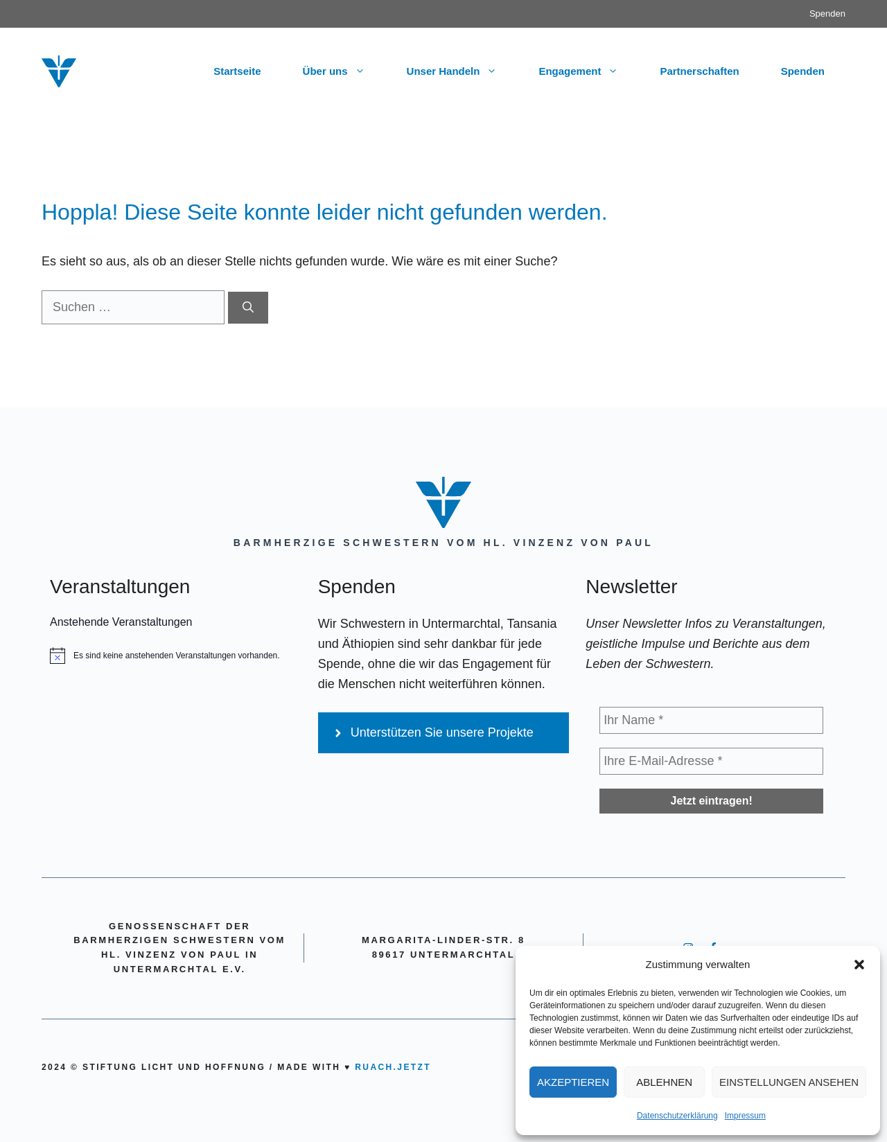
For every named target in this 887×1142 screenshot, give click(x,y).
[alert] (175, 655)
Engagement (588, 71)
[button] (859, 965)
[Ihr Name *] (711, 720)
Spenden (827, 13)
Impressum (745, 1116)
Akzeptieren (573, 1082)
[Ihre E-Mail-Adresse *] (711, 761)
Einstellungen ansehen (789, 1082)
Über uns (344, 71)
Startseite (237, 71)
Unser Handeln (462, 71)
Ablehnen (664, 1082)
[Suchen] (248, 308)
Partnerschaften (699, 71)
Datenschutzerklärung (677, 1116)
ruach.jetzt (393, 1067)
